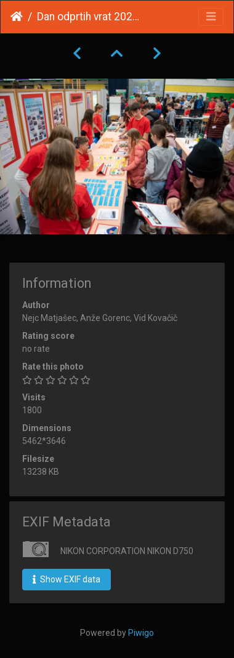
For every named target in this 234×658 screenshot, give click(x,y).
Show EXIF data (66, 579)
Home (16, 17)
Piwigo (141, 633)
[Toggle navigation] (211, 17)
